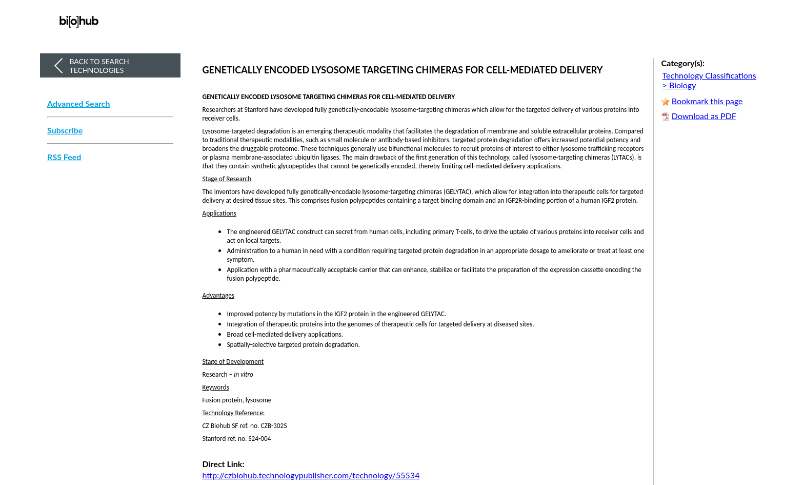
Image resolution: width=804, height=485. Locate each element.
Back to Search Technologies (99, 65)
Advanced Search (78, 103)
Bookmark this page (707, 101)
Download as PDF (704, 116)
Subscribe (65, 130)
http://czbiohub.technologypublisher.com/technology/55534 (311, 475)
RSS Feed (64, 157)
